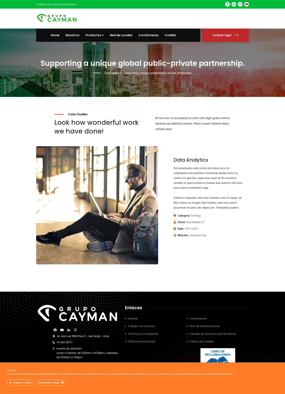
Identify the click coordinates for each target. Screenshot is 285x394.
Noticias (70, 4)
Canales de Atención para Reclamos (213, 334)
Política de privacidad (141, 341)
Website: (183, 235)
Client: (181, 222)
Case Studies (112, 73)
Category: (184, 215)
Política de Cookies (202, 341)
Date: (180, 228)
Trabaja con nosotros (49, 4)
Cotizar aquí (225, 35)
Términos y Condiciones (143, 334)
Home (97, 73)
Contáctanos (198, 318)
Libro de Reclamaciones (205, 326)
